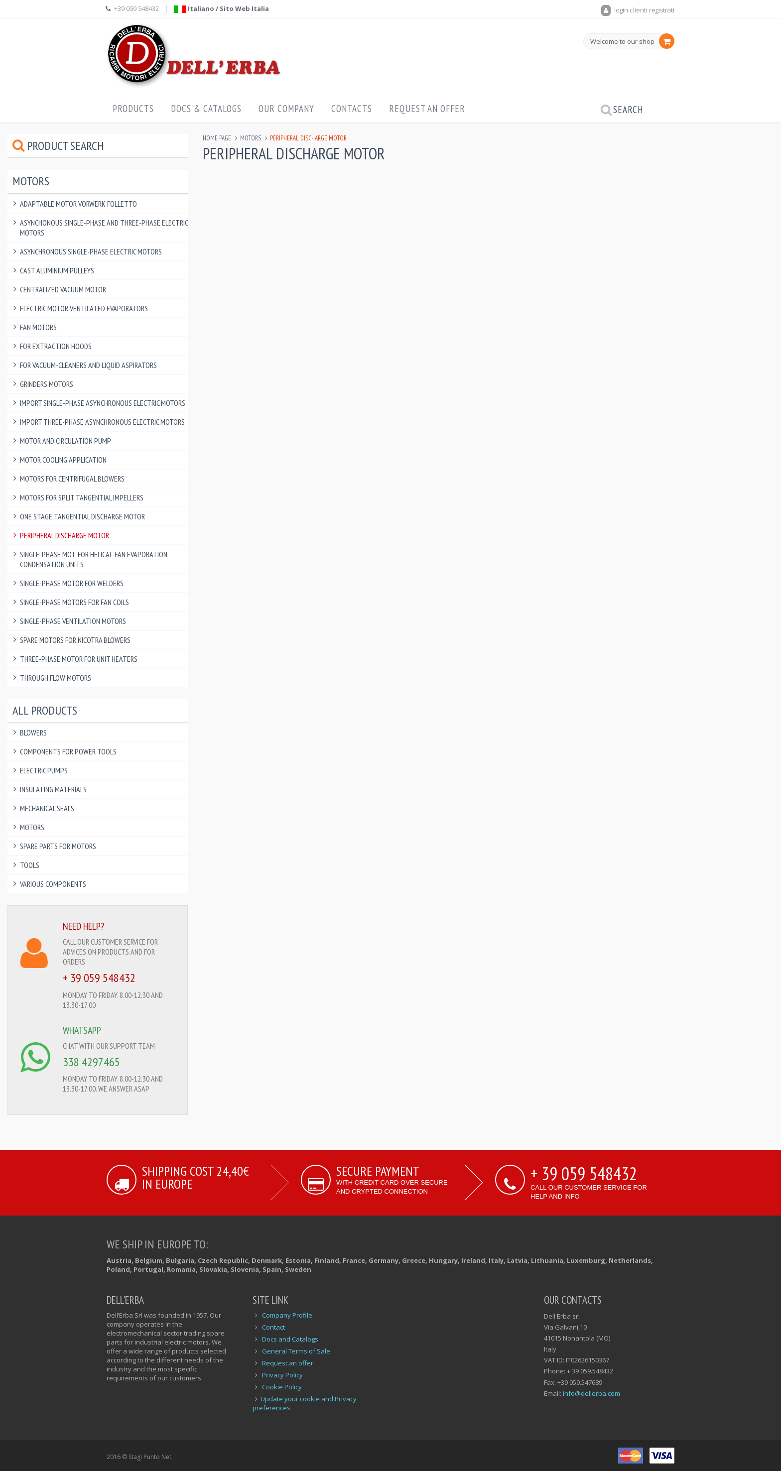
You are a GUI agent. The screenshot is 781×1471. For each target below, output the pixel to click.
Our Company (286, 109)
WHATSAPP (82, 1030)
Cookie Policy (282, 1386)
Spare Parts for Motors (58, 846)
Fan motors (38, 327)
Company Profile (287, 1315)
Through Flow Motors (55, 678)
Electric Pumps (44, 770)
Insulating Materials (53, 789)
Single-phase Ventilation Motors (73, 621)
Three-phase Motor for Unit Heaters (78, 659)
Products (133, 109)
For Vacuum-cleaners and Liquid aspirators (88, 365)
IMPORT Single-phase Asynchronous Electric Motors (102, 403)
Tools (29, 865)
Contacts (351, 109)
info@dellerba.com (591, 1393)
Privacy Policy (282, 1374)
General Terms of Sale (296, 1351)
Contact (273, 1327)
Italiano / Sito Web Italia (221, 8)
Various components (53, 884)
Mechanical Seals (47, 808)
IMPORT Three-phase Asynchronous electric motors (102, 422)
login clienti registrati (637, 9)
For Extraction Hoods (56, 346)
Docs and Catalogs (290, 1339)
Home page (217, 138)
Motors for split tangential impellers (81, 497)
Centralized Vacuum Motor (63, 289)
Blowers (33, 732)
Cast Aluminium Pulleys (57, 270)
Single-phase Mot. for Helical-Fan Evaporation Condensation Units (93, 559)
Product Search (58, 145)
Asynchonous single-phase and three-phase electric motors (104, 228)
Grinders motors (46, 384)
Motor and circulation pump (65, 441)
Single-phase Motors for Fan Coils (74, 602)
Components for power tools (68, 751)
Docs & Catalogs (206, 109)
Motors (250, 138)
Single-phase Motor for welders (72, 583)
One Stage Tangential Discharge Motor (82, 516)
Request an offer (427, 109)
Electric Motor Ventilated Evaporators (84, 308)
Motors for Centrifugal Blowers (72, 479)
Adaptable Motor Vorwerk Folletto (78, 204)
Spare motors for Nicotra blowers (75, 640)
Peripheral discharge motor (64, 535)
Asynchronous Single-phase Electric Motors (91, 251)
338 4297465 (91, 1062)
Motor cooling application (63, 460)
